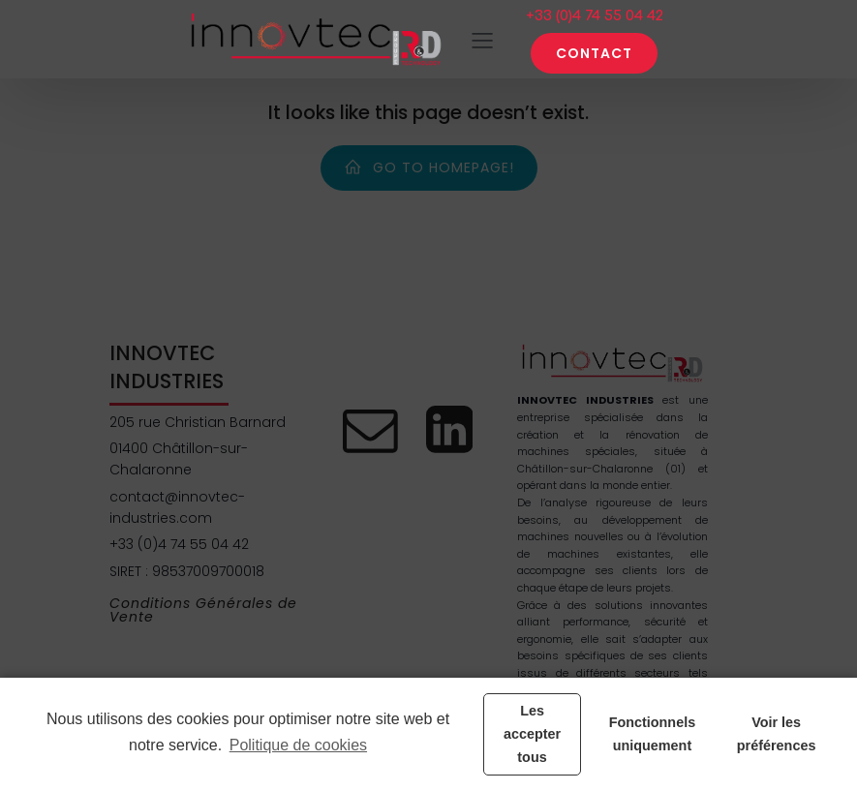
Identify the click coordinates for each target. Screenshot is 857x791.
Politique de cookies (298, 745)
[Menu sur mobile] (482, 39)
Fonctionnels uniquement (652, 734)
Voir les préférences (776, 734)
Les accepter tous (532, 734)
